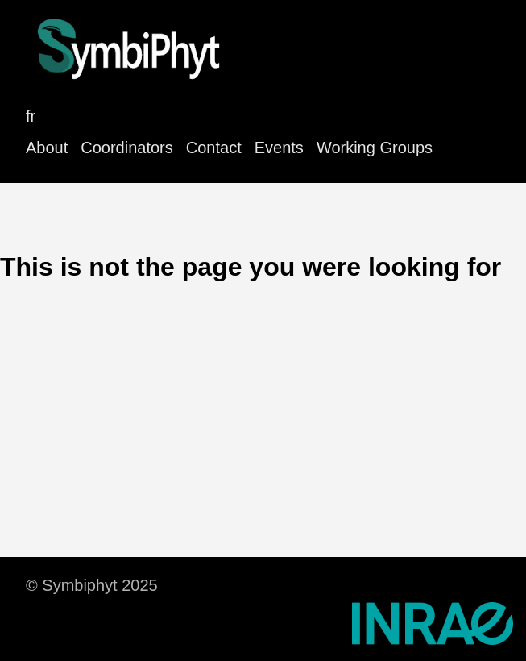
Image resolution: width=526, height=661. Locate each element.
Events (279, 147)
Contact (214, 147)
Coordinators (127, 147)
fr (30, 116)
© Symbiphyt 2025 (92, 585)
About (47, 147)
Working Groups (375, 147)
